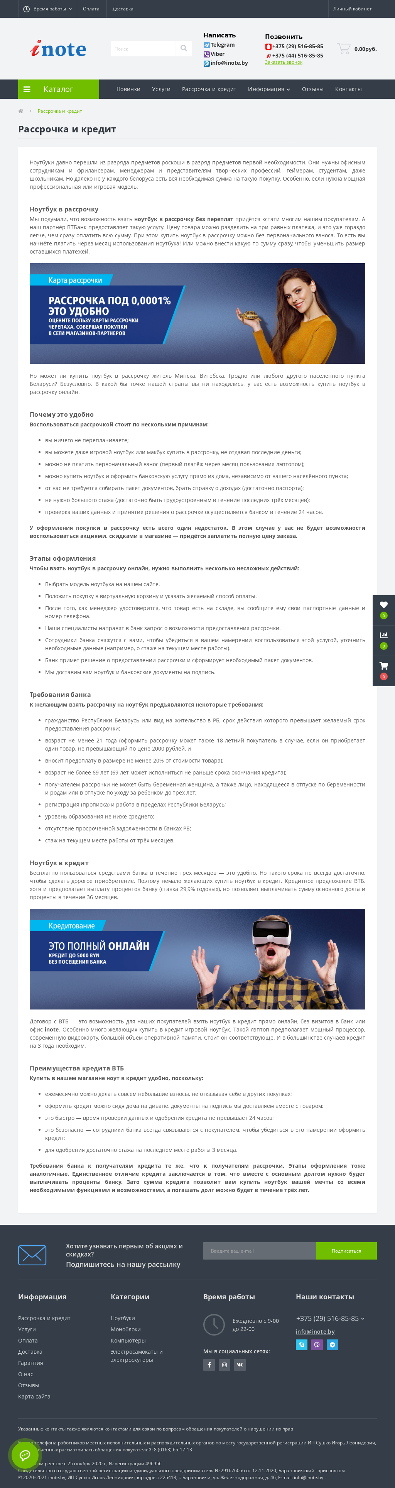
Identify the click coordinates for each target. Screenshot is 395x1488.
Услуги (161, 89)
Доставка (123, 8)
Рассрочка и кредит (209, 89)
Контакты (348, 89)
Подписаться (346, 1251)
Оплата (91, 8)
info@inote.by (315, 1331)
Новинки (128, 89)
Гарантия (30, 1362)
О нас (25, 1374)
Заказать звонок (283, 62)
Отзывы (313, 89)
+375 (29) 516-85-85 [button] (330, 1318)
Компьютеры (128, 1340)
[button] (47, 9)
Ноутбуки (123, 1318)
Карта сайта (34, 1396)
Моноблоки (126, 1329)
